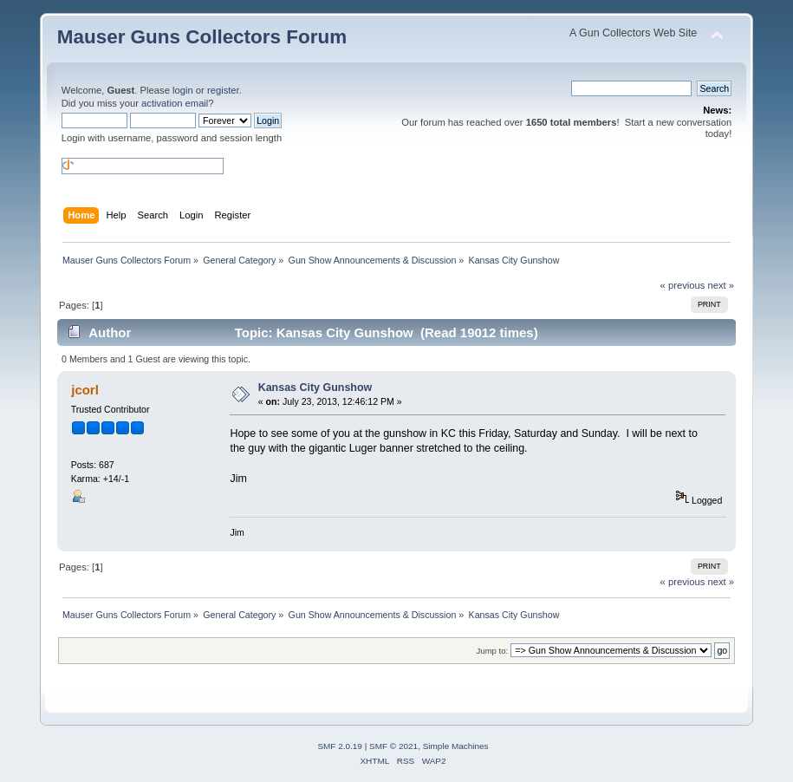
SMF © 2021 (393, 746)
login (182, 90)
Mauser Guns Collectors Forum (202, 37)
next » (720, 285)
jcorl (85, 389)
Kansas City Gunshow (315, 387)
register (223, 90)
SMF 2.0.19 (339, 746)
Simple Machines (456, 746)
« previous (682, 285)
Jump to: (493, 650)
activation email (174, 103)
